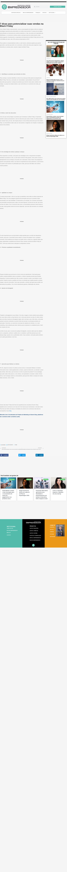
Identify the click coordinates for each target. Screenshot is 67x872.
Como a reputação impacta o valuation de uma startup (58, 492)
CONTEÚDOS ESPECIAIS (16, 12)
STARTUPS (45, 12)
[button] (4, 455)
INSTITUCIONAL (52, 12)
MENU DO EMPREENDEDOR (28, 12)
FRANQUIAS (38, 12)
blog (10, 410)
